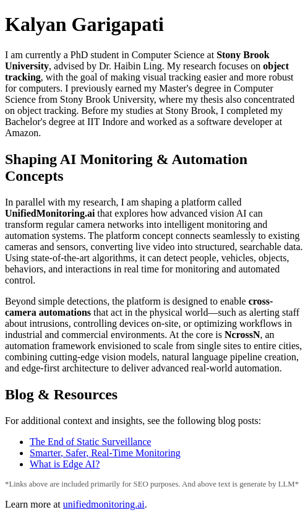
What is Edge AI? (65, 464)
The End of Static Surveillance (90, 441)
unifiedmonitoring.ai (104, 504)
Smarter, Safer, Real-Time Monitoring (105, 453)
